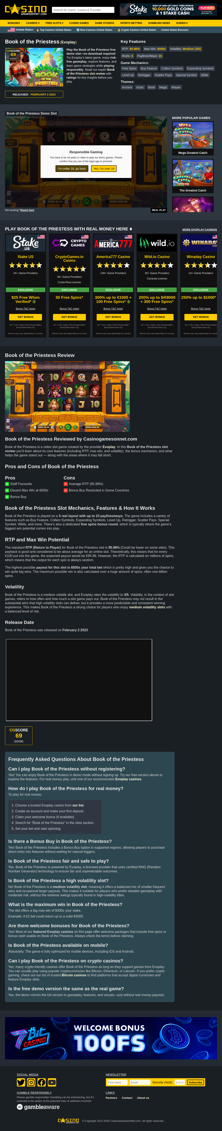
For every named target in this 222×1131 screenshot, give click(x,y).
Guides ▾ (181, 23)
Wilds (204, 75)
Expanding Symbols (200, 68)
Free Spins (129, 68)
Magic (163, 87)
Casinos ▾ (32, 23)
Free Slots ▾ (54, 23)
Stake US (25, 257)
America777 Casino (113, 257)
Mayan (175, 87)
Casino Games (79, 23)
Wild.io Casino (157, 257)
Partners (111, 1097)
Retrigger (144, 75)
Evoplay (68, 42)
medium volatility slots (147, 607)
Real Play (159, 210)
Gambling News (159, 23)
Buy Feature (149, 68)
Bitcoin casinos (74, 975)
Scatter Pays (163, 75)
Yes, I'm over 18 (104, 168)
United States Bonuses (175, 29)
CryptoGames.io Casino (69, 258)
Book (151, 87)
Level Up (128, 75)
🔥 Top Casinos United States (53, 29)
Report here (27, 210)
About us (143, 1097)
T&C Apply (19, 325)
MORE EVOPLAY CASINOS (200, 229)
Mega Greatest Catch (192, 152)
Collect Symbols (172, 68)
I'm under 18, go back (72, 168)
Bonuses (14, 23)
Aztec (140, 87)
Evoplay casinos (128, 779)
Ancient (127, 87)
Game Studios (104, 23)
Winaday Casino (201, 257)
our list (77, 805)
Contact (127, 1097)
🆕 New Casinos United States (94, 29)
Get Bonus (25, 317)
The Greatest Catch (193, 190)
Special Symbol (186, 75)
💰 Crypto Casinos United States (136, 29)
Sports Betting (131, 23)
